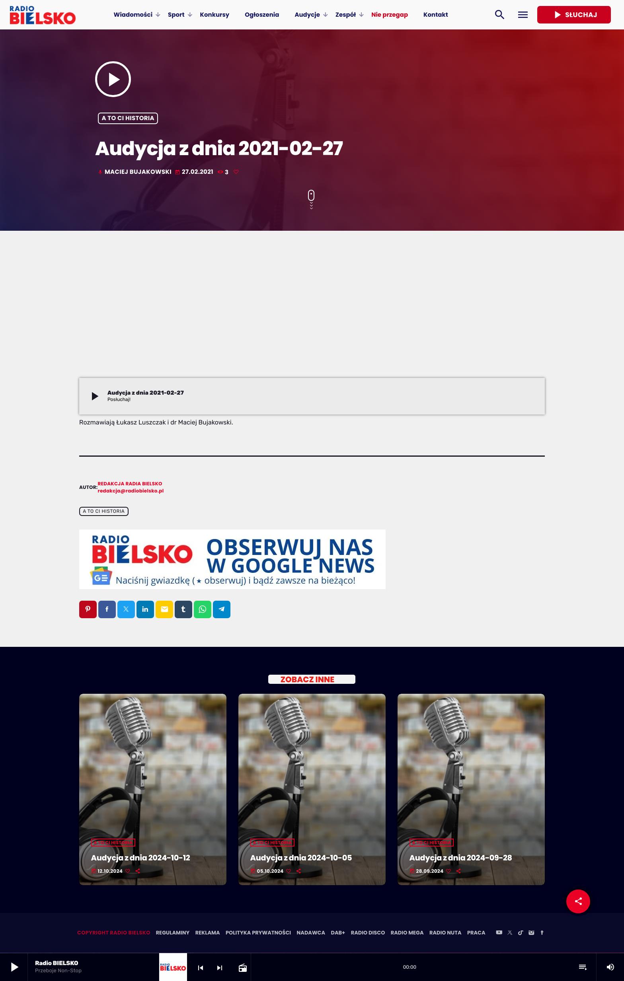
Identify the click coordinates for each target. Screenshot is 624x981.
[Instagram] (531, 933)
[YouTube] (499, 933)
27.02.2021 (194, 172)
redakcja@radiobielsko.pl (131, 491)
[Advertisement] (312, 318)
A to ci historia (128, 118)
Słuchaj (574, 14)
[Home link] (43, 15)
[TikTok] (520, 933)
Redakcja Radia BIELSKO (130, 484)
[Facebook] (542, 933)
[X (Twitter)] (510, 933)
